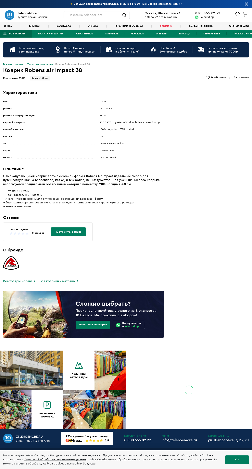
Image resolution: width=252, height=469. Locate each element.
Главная (7, 64)
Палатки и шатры (51, 33)
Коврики (111, 33)
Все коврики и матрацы (58, 281)
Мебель (161, 33)
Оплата (93, 26)
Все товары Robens (17, 281)
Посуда (184, 33)
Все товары (17, 33)
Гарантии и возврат (129, 26)
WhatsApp (207, 17)
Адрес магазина (201, 26)
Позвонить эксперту (93, 324)
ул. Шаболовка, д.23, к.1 (228, 440)
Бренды (34, 26)
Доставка (64, 26)
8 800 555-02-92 (207, 13)
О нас (8, 26)
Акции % (166, 26)
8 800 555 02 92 (137, 440)
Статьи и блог (239, 26)
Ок (237, 459)
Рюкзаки (137, 33)
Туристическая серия (40, 64)
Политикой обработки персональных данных (55, 459)
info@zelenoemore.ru (179, 440)
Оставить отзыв (68, 231)
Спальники (84, 33)
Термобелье (211, 33)
